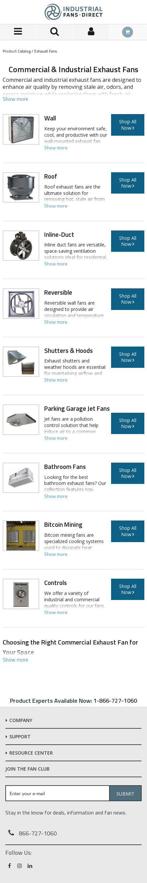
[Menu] (18, 32)
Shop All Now (127, 124)
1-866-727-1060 (115, 700)
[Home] (73, 12)
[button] (15, 99)
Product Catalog (17, 51)
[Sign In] (91, 32)
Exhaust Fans (45, 51)
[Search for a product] (55, 32)
